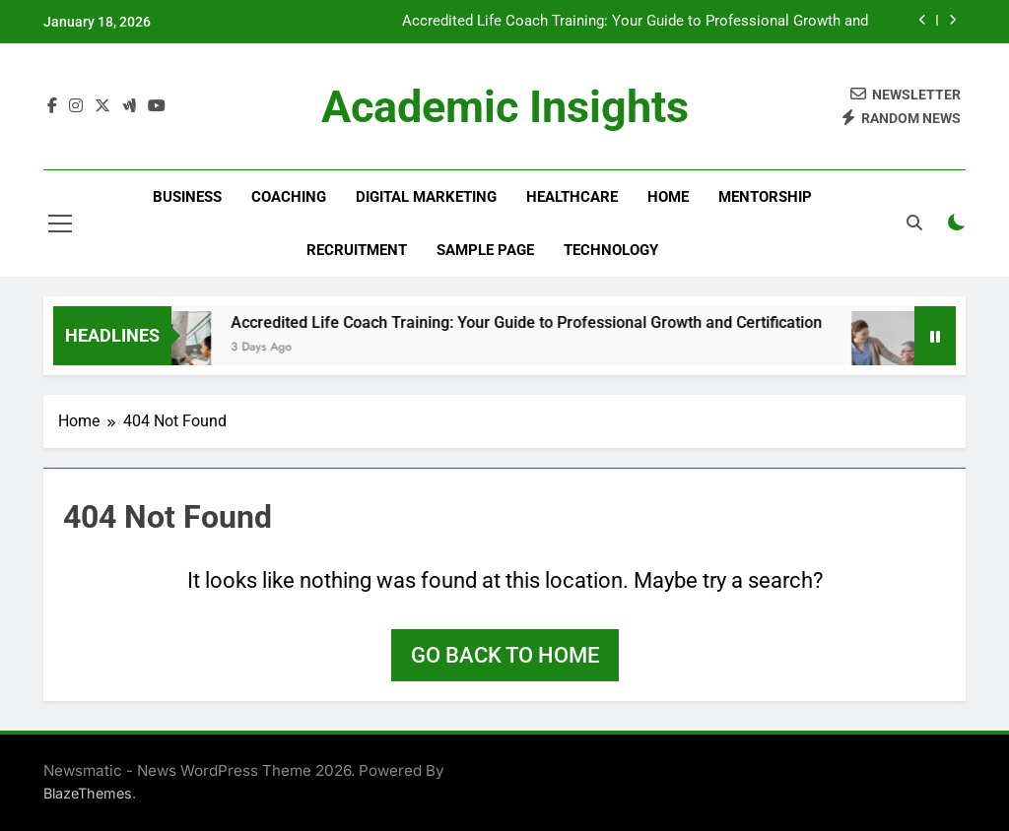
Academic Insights (505, 107)
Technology (611, 250)
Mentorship (765, 197)
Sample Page (485, 250)
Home (668, 197)
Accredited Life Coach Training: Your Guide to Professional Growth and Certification (635, 22)
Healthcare (572, 197)
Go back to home (505, 655)
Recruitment (356, 250)
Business (187, 197)
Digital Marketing (426, 197)
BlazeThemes (87, 793)
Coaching (288, 197)
